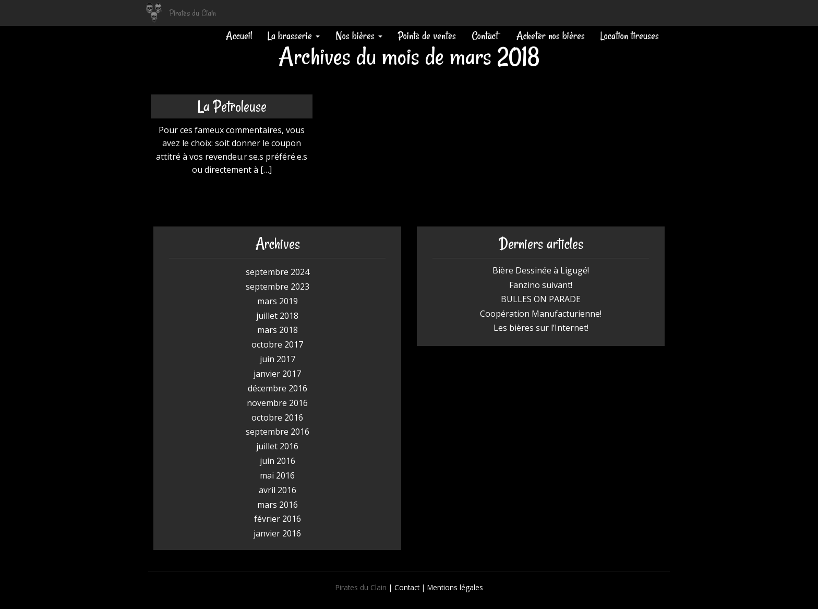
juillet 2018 (277, 315)
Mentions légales (455, 587)
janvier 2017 (277, 373)
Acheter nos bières (549, 36)
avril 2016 (277, 490)
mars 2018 (277, 330)
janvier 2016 (277, 533)
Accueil (239, 36)
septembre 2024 (277, 272)
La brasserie (294, 36)
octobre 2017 (277, 344)
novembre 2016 (277, 403)
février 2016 (277, 518)
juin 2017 (277, 359)
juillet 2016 (277, 446)
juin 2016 (277, 461)
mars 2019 (277, 301)
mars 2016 (277, 504)
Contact (485, 36)
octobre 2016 (277, 417)
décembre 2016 (277, 388)
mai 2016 (277, 475)
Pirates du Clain (193, 13)
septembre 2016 (277, 431)
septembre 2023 (277, 286)
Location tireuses (629, 36)
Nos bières (358, 36)
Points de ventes (427, 36)
